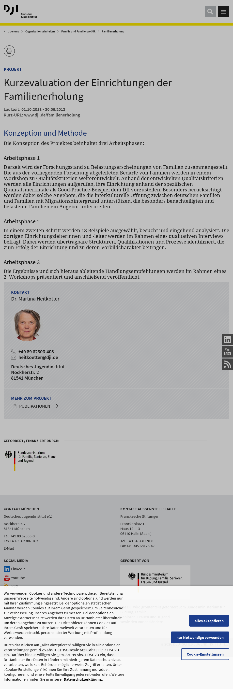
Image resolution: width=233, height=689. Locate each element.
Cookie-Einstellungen (205, 660)
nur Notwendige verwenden (200, 643)
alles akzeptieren (209, 626)
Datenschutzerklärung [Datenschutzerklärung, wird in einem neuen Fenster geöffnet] (83, 685)
